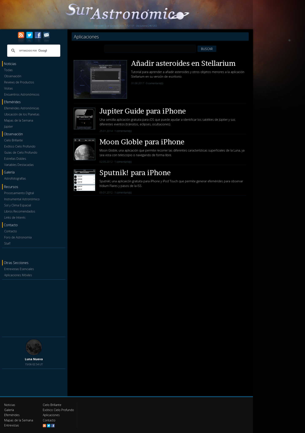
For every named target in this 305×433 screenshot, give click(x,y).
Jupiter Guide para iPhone (142, 111)
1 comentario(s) (123, 131)
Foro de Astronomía (18, 237)
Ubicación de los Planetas (21, 114)
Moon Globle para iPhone (141, 141)
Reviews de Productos (19, 82)
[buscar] (33, 50)
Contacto (10, 231)
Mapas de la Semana (18, 120)
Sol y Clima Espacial (17, 205)
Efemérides (12, 415)
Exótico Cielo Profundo (19, 146)
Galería (9, 410)
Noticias (9, 405)
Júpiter (8, 126)
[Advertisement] (33, 307)
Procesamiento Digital (19, 193)
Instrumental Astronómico (22, 199)
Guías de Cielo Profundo (20, 152)
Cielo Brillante (13, 140)
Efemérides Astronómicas (21, 108)
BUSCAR (207, 49)
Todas (8, 70)
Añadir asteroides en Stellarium (183, 63)
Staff (7, 243)
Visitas (8, 88)
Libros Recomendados (19, 211)
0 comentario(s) (154, 83)
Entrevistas (11, 425)
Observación (12, 76)
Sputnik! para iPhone (135, 172)
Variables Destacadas (19, 165)
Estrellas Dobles (15, 159)
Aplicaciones (51, 415)
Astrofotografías (15, 178)
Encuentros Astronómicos (21, 94)
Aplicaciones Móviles (18, 275)
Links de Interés (15, 217)
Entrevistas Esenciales (19, 269)
